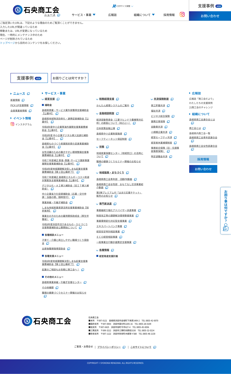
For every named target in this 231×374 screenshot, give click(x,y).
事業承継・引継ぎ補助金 (55, 202)
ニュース (49, 15)
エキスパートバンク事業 (109, 226)
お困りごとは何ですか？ (70, 78)
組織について (201, 114)
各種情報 (104, 250)
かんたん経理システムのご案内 (112, 105)
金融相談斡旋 (106, 113)
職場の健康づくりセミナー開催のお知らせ (64, 292)
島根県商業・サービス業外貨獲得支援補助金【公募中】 (65, 112)
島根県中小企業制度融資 (109, 133)
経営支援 (50, 99)
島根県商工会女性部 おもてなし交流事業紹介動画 (119, 186)
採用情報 (169, 15)
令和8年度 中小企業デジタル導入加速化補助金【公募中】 (65, 137)
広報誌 (112, 15)
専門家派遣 (105, 203)
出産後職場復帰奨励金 (53, 248)
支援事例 (210, 5)
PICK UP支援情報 (19, 105)
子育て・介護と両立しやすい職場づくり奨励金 (65, 241)
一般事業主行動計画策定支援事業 (113, 242)
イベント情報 (22, 118)
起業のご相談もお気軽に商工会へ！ (60, 269)
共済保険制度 (161, 99)
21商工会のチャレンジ (201, 107)
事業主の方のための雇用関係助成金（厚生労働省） (65, 217)
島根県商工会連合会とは (202, 119)
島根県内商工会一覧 (199, 133)
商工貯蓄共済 (158, 105)
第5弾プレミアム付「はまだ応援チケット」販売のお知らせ (119, 194)
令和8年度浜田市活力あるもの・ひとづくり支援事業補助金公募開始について (65, 226)
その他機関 (48, 287)
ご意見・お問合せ (83, 346)
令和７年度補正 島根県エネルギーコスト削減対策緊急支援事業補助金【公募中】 (65, 179)
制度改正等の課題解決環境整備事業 (115, 215)
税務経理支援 (106, 99)
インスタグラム (21, 124)
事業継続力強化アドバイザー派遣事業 (116, 210)
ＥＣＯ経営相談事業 (106, 236)
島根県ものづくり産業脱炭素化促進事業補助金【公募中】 (65, 145)
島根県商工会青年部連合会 (203, 137)
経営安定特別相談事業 (108, 231)
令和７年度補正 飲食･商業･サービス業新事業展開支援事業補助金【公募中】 (65, 162)
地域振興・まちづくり (111, 172)
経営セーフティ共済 (161, 137)
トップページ (7, 43)
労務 (101, 146)
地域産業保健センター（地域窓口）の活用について (119, 154)
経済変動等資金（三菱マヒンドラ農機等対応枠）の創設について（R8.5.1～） (119, 121)
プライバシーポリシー (109, 347)
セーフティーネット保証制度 (111, 138)
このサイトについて (140, 347)
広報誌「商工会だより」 (202, 98)
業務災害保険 (158, 121)
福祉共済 (155, 110)
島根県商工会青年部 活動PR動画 (114, 179)
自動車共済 (157, 126)
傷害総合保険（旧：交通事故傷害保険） (165, 149)
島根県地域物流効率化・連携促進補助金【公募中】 (65, 120)
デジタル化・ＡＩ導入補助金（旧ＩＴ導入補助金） (65, 187)
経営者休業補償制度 (161, 142)
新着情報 (15, 100)
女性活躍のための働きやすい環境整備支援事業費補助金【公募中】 (65, 153)
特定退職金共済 (159, 156)
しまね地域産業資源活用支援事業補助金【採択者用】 (65, 209)
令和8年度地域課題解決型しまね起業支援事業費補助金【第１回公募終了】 (65, 170)
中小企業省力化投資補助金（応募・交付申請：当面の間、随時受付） (64, 195)
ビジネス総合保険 (160, 116)
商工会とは (195, 128)
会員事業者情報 (18, 110)
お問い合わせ (210, 16)
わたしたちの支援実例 (201, 103)
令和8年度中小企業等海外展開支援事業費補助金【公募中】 (65, 128)
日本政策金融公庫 (105, 128)
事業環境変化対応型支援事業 (111, 220)
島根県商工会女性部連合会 (203, 146)
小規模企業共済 (159, 132)
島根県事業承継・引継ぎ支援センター (62, 282)
